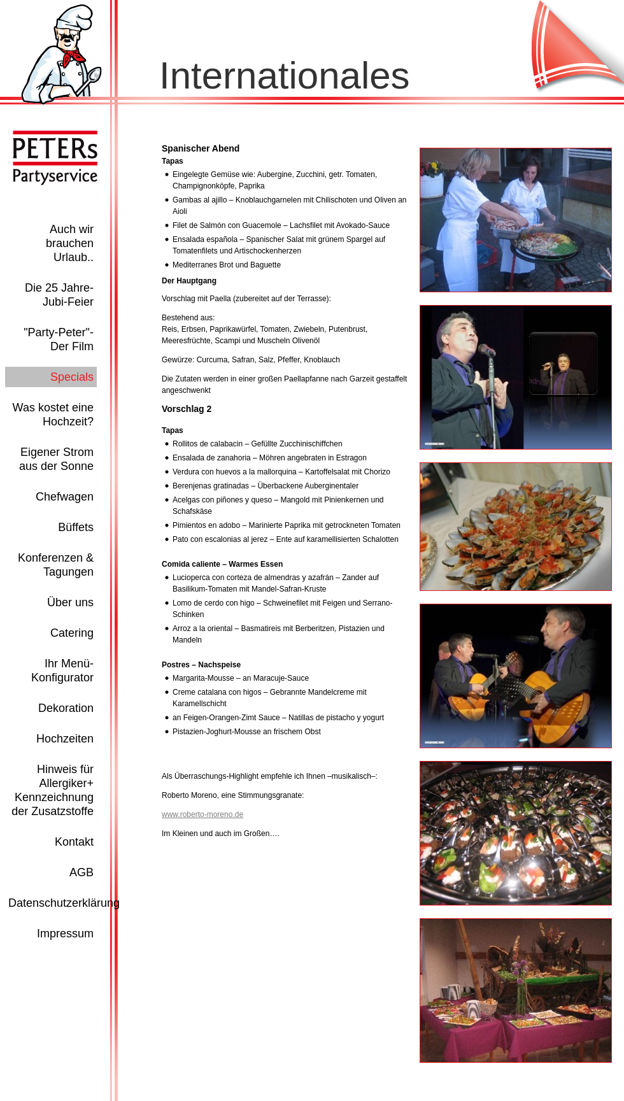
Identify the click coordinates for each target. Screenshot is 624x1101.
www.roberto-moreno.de (202, 814)
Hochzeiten (65, 738)
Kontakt (74, 841)
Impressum (65, 933)
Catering (72, 633)
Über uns (70, 602)
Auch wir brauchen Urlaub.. (70, 243)
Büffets (76, 527)
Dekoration (66, 708)
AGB (81, 872)
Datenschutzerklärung (64, 903)
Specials (72, 377)
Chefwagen (65, 496)
